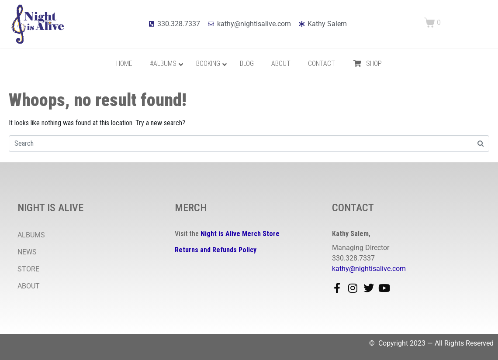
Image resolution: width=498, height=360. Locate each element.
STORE (28, 269)
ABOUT (28, 286)
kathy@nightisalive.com (369, 268)
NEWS (27, 252)
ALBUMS (31, 235)
